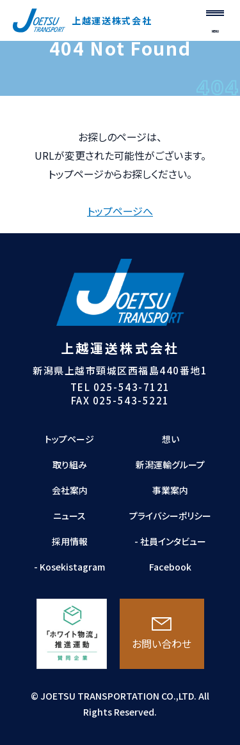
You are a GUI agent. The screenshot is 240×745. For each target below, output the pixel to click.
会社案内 (70, 490)
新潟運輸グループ (170, 464)
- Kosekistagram (69, 566)
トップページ (69, 439)
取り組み (69, 464)
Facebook (170, 566)
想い (170, 439)
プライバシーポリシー (170, 515)
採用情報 (70, 541)
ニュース (69, 515)
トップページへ (120, 211)
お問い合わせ (161, 634)
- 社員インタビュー (170, 541)
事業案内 (170, 490)
